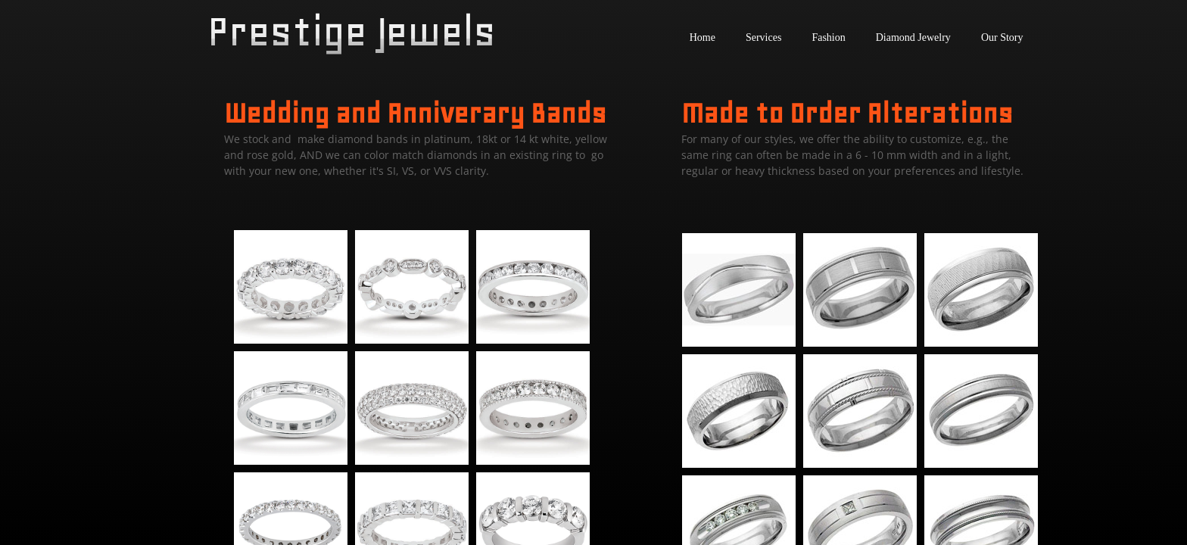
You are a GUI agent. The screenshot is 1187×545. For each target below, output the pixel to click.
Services (763, 37)
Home (702, 37)
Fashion (828, 37)
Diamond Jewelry (913, 37)
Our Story (1002, 37)
